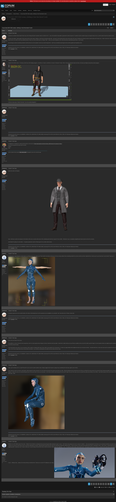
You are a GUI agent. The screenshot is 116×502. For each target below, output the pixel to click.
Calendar (19, 10)
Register (113, 4)
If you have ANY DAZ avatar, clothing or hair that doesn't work (34, 13)
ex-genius (12, 48)
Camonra (4, 60)
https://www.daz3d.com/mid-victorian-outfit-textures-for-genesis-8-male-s (48, 143)
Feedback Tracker (37, 10)
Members (24, 10)
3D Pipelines (9, 13)
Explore (6, 10)
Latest (11, 10)
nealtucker (4, 141)
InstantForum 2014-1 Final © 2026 (59, 501)
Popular (15, 10)
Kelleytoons (4, 33)
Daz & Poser (16, 13)
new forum (83, 1)
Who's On (30, 10)
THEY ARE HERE (23, 152)
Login (110, 4)
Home (2, 10)
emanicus (4, 253)
